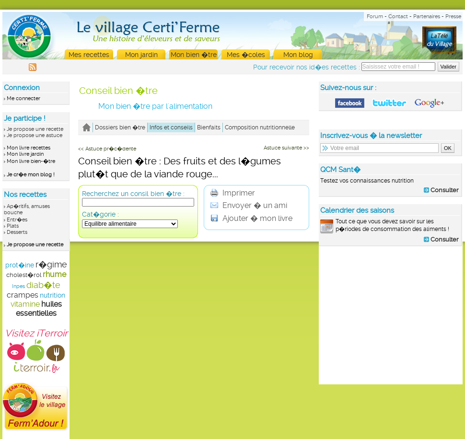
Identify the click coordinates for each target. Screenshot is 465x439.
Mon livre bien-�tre (31, 161)
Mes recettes (89, 54)
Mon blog (298, 54)
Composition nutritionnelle (260, 127)
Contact (398, 16)
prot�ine (19, 265)
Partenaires (426, 16)
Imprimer (232, 192)
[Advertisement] (391, 315)
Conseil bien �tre (118, 90)
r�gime (51, 264)
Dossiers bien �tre (120, 127)
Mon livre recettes (28, 148)
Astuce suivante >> (286, 148)
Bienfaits (209, 127)
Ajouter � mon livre (251, 218)
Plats (13, 226)
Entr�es (17, 220)
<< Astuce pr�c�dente (107, 149)
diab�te (43, 285)
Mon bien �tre (194, 54)
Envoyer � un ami (248, 205)
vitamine (25, 304)
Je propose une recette (35, 129)
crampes (22, 295)
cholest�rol (23, 274)
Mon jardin (141, 54)
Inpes (18, 286)
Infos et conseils (171, 127)
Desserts (17, 232)
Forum (375, 16)
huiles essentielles (39, 309)
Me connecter (23, 98)
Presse (453, 16)
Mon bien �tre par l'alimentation (155, 106)
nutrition (52, 295)
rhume (54, 274)
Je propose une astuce (34, 135)
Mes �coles (246, 54)
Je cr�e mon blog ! (31, 175)
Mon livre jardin (25, 154)
